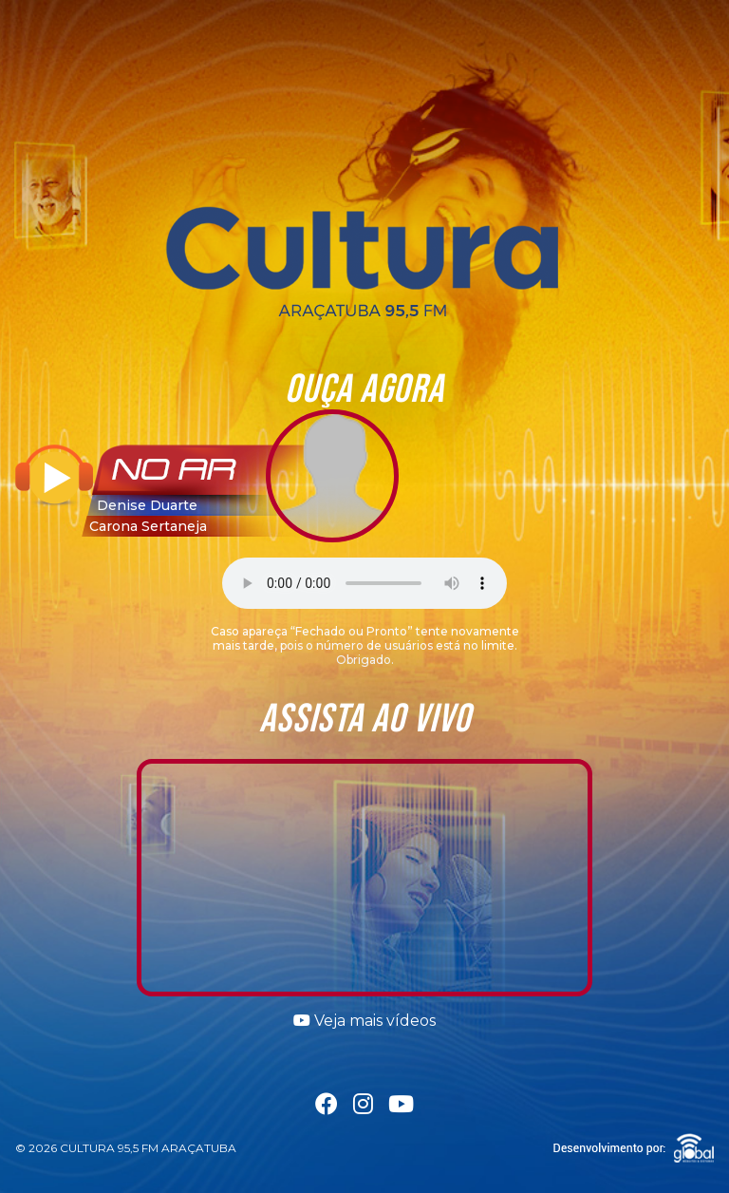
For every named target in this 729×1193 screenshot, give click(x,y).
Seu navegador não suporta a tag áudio (364, 583)
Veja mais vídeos (364, 1021)
